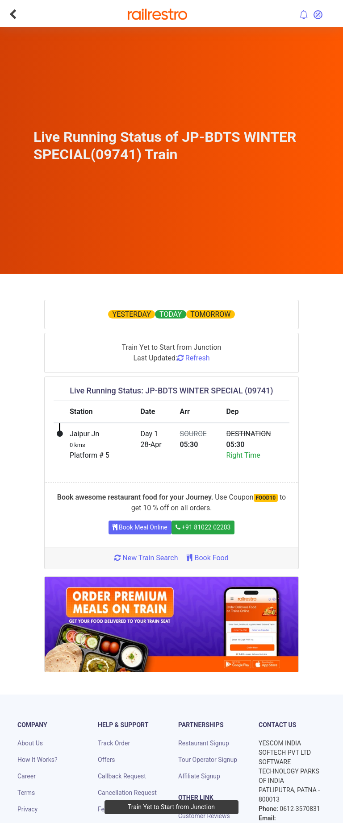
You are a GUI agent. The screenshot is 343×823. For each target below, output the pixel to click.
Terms (26, 792)
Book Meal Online (140, 527)
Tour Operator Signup (207, 759)
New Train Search (146, 558)
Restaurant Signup (203, 743)
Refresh (193, 358)
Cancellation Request (127, 792)
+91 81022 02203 (203, 527)
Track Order (114, 743)
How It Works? (37, 759)
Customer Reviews (204, 815)
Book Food (207, 558)
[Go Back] (12, 14)
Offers (106, 759)
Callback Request (122, 776)
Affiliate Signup (199, 776)
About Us (30, 743)
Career (26, 776)
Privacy (27, 809)
